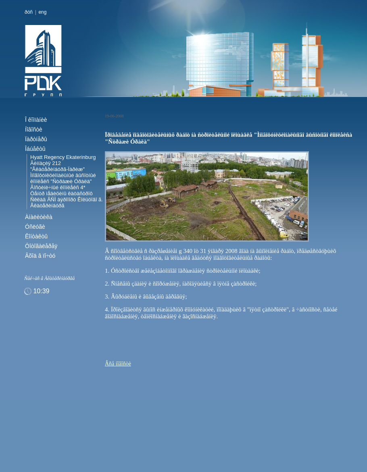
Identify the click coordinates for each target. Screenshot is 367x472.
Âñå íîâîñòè (118, 364)
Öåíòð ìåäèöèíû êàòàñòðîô (61, 193)
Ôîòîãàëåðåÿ (41, 246)
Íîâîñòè (33, 129)
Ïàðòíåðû (36, 139)
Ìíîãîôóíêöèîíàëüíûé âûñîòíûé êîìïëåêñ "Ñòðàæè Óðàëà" (63, 178)
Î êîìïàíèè (36, 120)
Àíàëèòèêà (38, 217)
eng (42, 12)
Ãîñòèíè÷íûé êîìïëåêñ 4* (57, 187)
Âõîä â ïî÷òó (40, 256)
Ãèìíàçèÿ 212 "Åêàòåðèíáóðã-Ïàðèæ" (57, 166)
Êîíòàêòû (36, 236)
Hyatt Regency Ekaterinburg (63, 157)
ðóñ (29, 12)
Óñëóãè (35, 226)
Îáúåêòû (35, 149)
